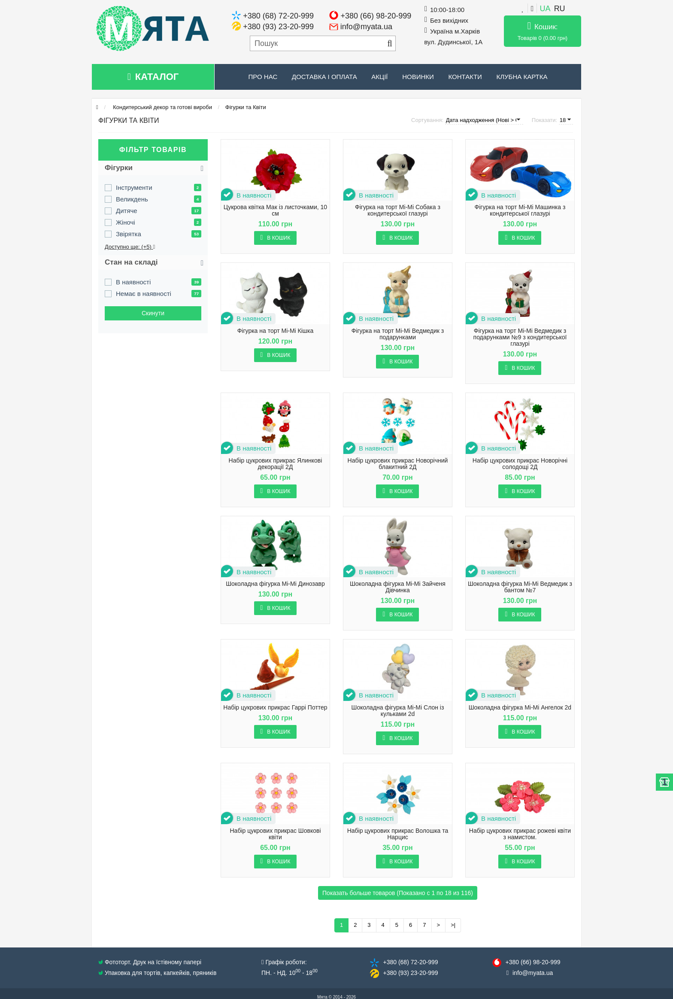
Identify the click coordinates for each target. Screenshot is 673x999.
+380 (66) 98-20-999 (376, 16)
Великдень (132, 199)
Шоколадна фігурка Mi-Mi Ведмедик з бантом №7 (520, 587)
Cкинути (153, 313)
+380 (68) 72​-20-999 (410, 962)
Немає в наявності (143, 293)
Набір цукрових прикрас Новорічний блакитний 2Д (398, 463)
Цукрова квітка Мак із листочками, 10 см (275, 210)
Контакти (465, 76)
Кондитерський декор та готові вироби (162, 107)
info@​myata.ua (532, 972)
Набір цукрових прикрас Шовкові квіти (275, 834)
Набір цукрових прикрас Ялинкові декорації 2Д (275, 463)
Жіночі (125, 222)
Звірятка (128, 234)
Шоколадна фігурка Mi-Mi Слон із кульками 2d (398, 710)
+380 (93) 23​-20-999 (410, 972)
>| (453, 925)
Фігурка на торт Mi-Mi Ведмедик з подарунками (398, 334)
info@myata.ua (366, 26)
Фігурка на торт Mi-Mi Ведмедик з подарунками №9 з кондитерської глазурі (520, 337)
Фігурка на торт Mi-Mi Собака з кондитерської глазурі (397, 210)
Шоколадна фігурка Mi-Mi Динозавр (275, 584)
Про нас (263, 76)
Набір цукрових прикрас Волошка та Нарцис (398, 834)
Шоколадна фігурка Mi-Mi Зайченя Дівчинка (398, 587)
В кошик (276, 237)
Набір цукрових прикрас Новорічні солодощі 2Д (520, 463)
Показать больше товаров (397, 892)
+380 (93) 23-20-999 (278, 26)
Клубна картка (521, 76)
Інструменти (134, 187)
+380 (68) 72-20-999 (278, 16)
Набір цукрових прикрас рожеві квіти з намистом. (520, 834)
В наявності (133, 282)
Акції (379, 76)
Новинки (418, 76)
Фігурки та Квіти (245, 107)
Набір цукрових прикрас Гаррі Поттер (275, 707)
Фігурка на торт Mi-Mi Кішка (275, 331)
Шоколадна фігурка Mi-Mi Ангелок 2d (520, 707)
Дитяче (126, 210)
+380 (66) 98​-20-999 (532, 962)
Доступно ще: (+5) (130, 247)
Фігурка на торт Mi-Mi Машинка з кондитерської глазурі (520, 210)
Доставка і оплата (324, 76)
